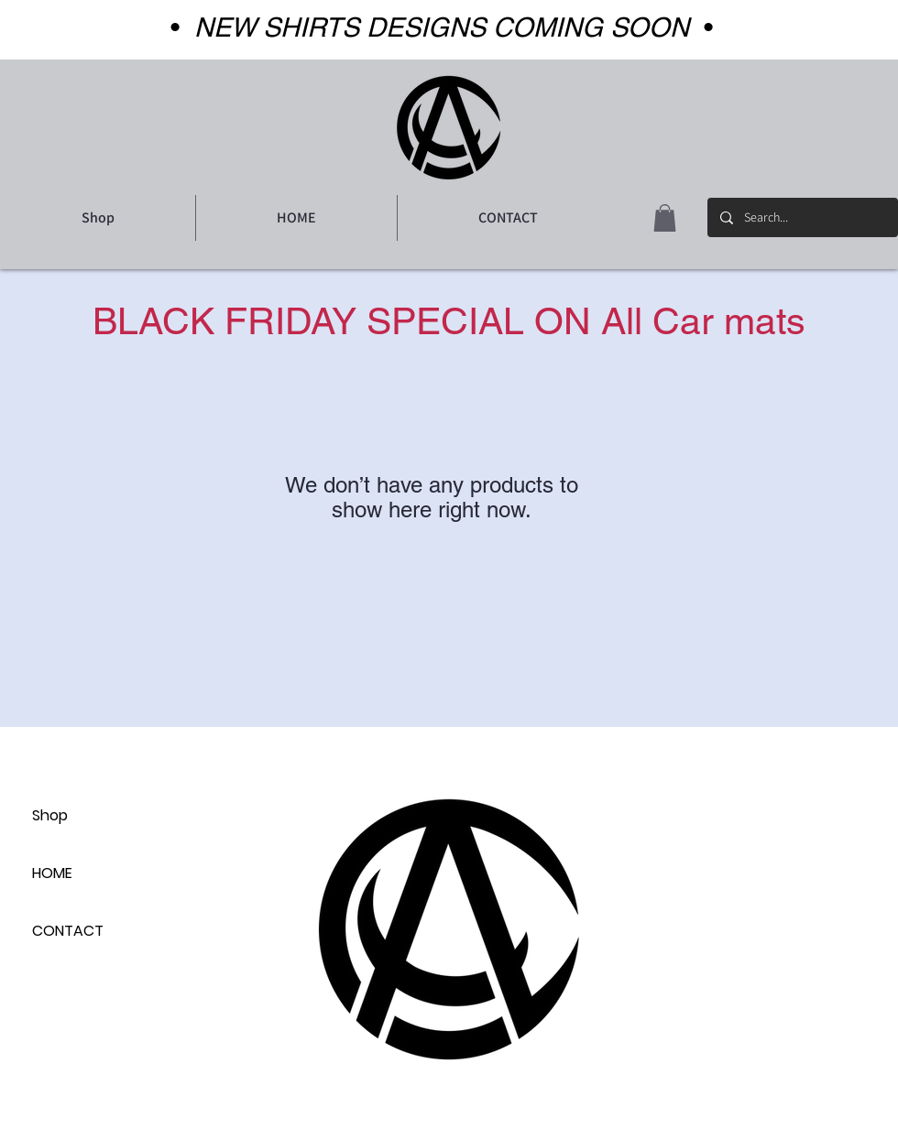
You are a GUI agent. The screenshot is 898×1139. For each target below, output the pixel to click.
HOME (52, 873)
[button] (664, 218)
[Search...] (802, 217)
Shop (50, 815)
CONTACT (68, 930)
